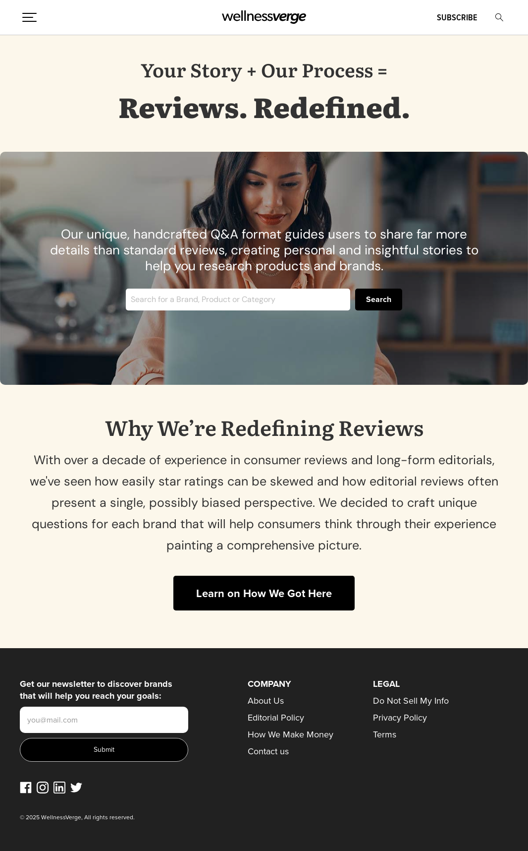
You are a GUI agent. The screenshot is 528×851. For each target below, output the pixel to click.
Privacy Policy (400, 718)
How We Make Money (290, 734)
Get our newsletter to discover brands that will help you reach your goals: (96, 690)
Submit (104, 749)
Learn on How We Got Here (264, 593)
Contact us (268, 751)
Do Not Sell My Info (411, 701)
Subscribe (457, 17)
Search (378, 299)
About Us (266, 701)
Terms (384, 734)
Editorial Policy (276, 718)
